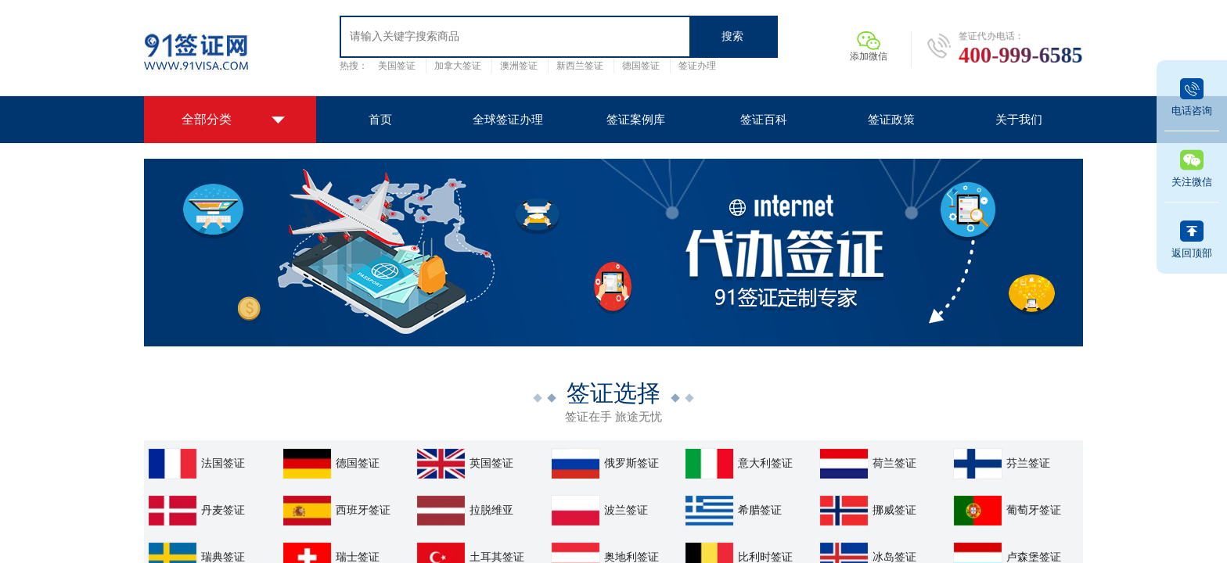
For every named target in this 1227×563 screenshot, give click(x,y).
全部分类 (207, 119)
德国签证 (641, 65)
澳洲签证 (519, 65)
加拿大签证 (457, 65)
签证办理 (697, 65)
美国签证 (397, 65)
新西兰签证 (579, 65)
